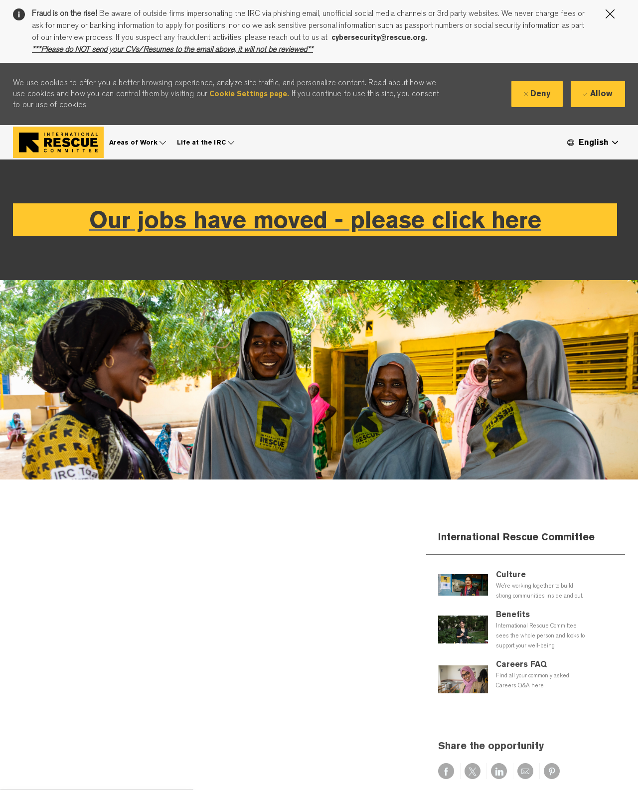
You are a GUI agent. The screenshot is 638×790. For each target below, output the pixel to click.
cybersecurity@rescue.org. (379, 37)
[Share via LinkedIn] (499, 771)
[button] (592, 142)
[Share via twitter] (472, 771)
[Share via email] (525, 771)
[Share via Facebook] (446, 771)
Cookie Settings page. (249, 94)
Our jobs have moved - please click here (315, 219)
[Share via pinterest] (552, 771)
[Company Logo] (58, 142)
